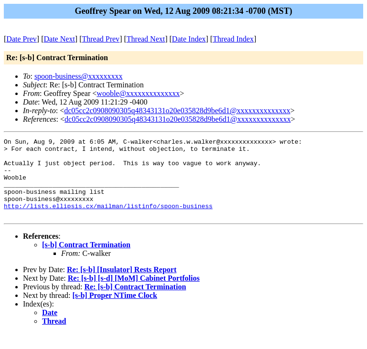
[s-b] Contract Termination (86, 260)
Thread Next (146, 39)
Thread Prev (100, 39)
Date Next (59, 39)
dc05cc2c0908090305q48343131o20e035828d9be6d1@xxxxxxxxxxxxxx (177, 110)
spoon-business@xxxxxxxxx (78, 76)
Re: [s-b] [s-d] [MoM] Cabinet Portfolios (134, 294)
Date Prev (21, 39)
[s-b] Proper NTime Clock (115, 311)
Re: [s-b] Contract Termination (135, 302)
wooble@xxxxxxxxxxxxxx (138, 93)
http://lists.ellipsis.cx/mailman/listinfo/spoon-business (108, 220)
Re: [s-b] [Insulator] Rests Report (121, 285)
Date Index (189, 39)
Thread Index (233, 39)
